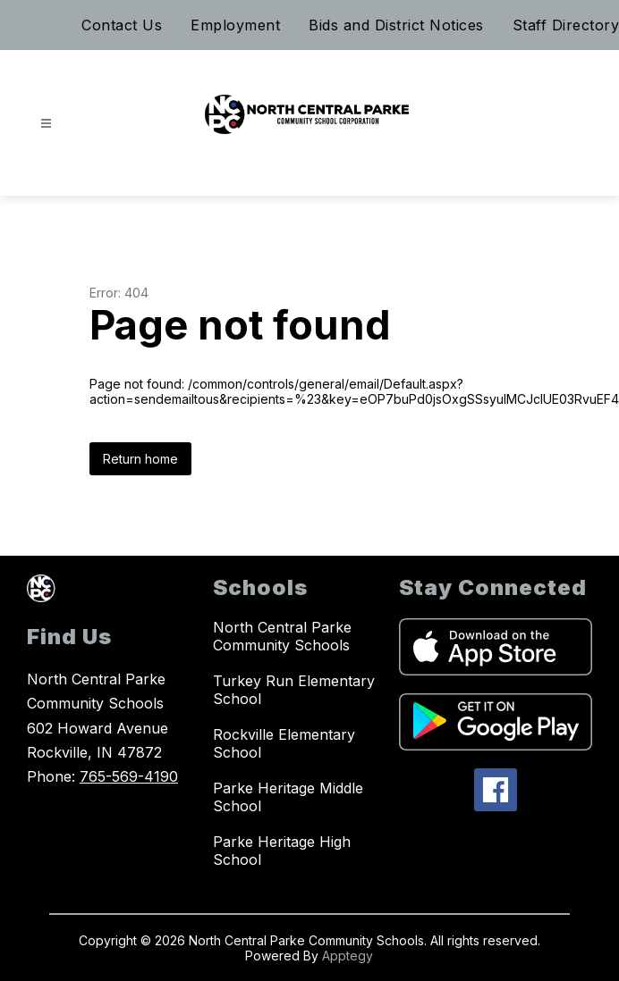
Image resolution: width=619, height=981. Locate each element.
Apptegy (347, 955)
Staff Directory (566, 25)
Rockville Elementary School (284, 743)
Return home (140, 458)
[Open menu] (46, 123)
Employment (235, 25)
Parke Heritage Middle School (288, 797)
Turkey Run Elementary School (294, 690)
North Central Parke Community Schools (282, 636)
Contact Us (121, 25)
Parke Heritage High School (282, 850)
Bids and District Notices (396, 25)
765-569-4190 (129, 776)
